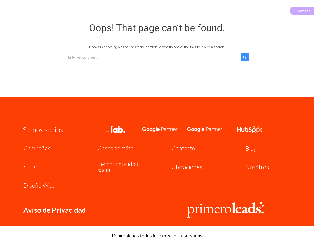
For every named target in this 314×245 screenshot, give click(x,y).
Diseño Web (39, 185)
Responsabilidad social (117, 166)
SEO (29, 166)
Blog (251, 148)
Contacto (183, 148)
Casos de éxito (115, 148)
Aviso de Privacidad (54, 209)
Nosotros (257, 166)
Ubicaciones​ (186, 166)
